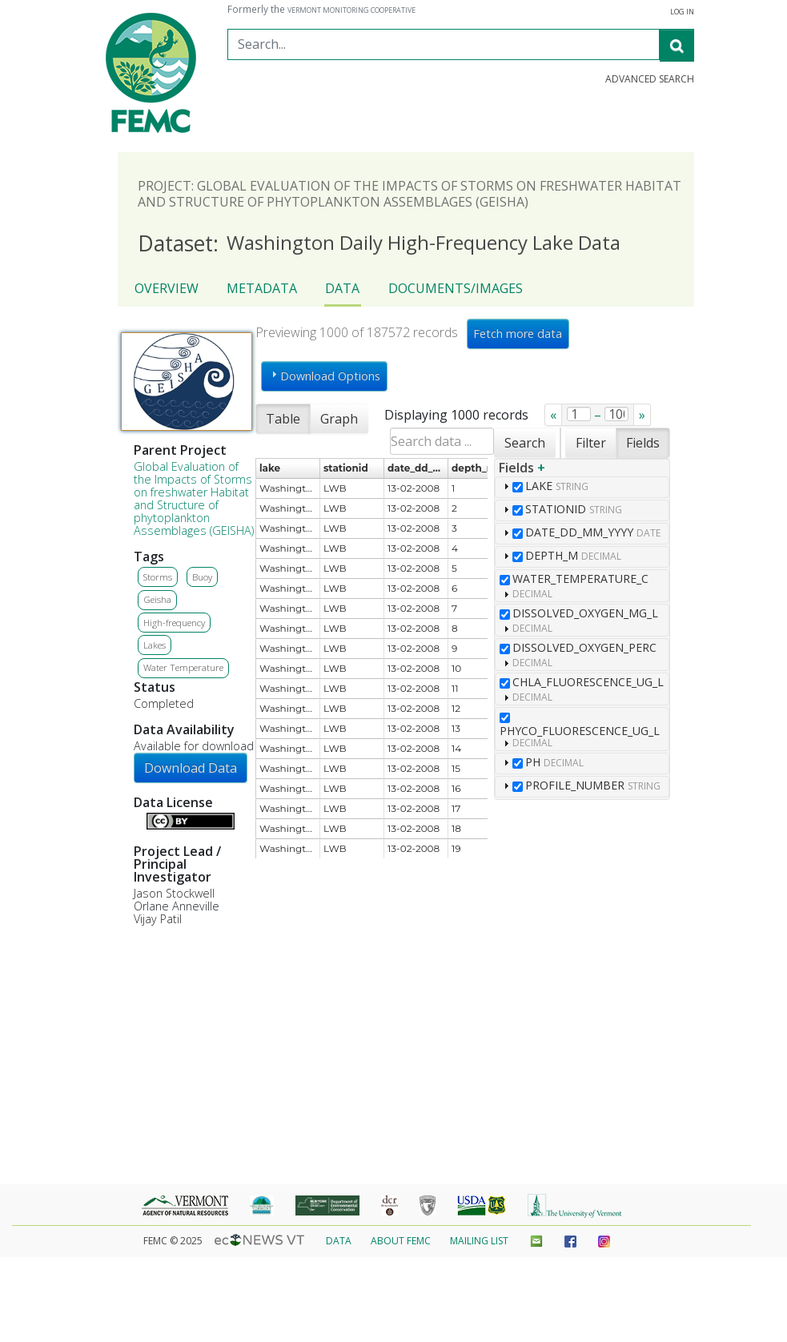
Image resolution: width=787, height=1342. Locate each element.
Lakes (154, 645)
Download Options (323, 376)
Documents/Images (455, 288)
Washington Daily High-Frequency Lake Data (379, 244)
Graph (339, 419)
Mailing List (479, 1241)
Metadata (262, 288)
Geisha (157, 599)
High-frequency (174, 623)
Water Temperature (183, 667)
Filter (591, 443)
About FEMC (401, 1241)
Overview (167, 288)
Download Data (190, 768)
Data (342, 288)
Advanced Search (649, 79)
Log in (682, 12)
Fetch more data (517, 333)
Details (140, 819)
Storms (157, 577)
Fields (643, 443)
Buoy (202, 577)
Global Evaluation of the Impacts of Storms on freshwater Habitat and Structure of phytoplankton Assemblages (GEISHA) (194, 498)
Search (524, 443)
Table (283, 419)
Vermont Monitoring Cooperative (351, 10)
